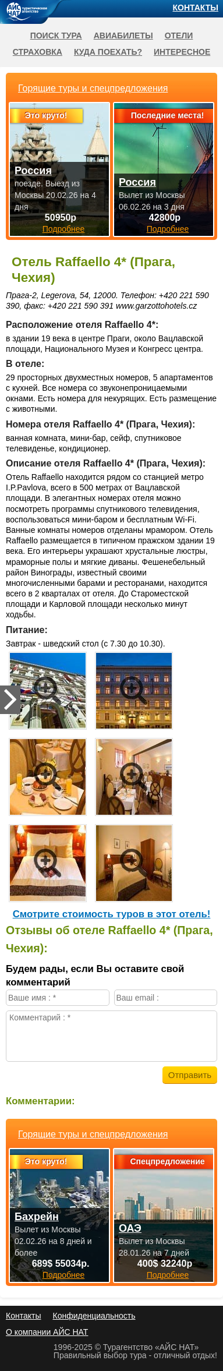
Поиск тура (56, 35)
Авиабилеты (123, 35)
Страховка (37, 51)
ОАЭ (130, 1228)
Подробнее (64, 1275)
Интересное (182, 51)
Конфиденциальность (93, 1315)
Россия (33, 170)
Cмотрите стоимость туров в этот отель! (112, 914)
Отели (179, 35)
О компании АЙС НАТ (47, 1332)
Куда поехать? (108, 51)
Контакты (195, 7)
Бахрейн (37, 1216)
